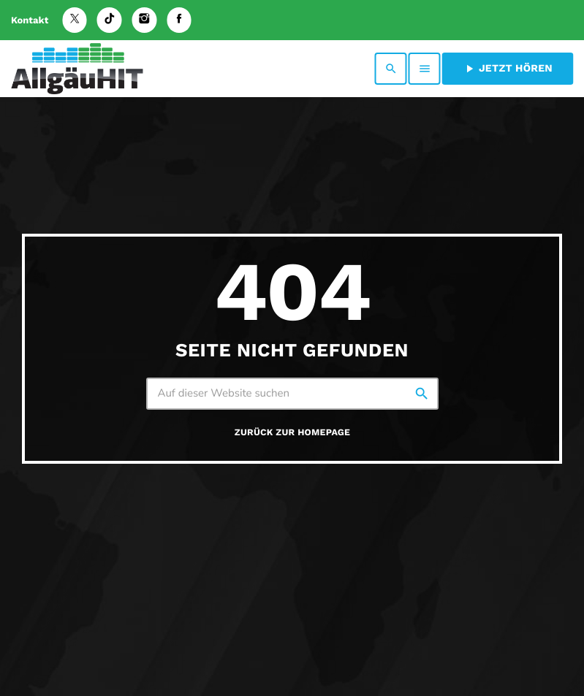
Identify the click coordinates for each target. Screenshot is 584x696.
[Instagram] (144, 20)
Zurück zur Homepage (292, 432)
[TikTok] (109, 20)
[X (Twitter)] (74, 20)
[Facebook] (179, 20)
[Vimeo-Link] (77, 68)
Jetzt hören (508, 68)
